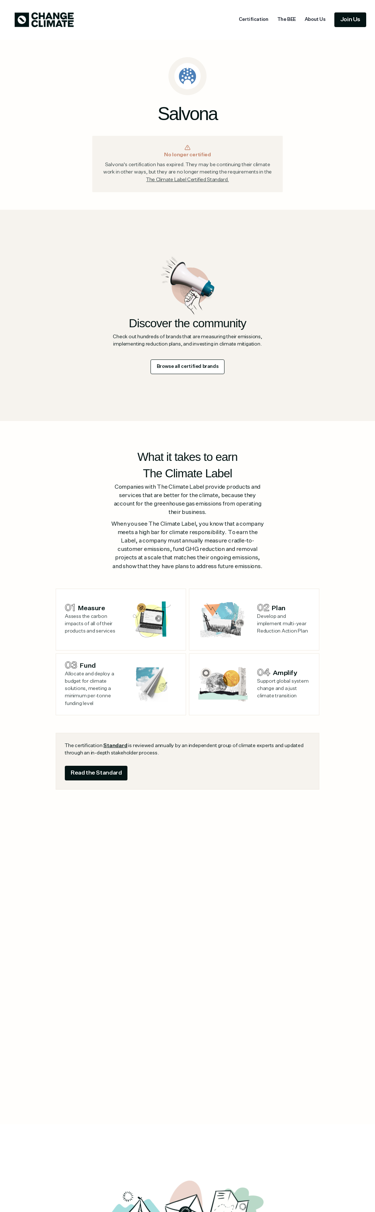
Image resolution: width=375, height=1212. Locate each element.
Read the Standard (96, 773)
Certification (253, 19)
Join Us (350, 20)
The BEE (286, 19)
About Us (315, 19)
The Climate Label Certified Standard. (187, 179)
